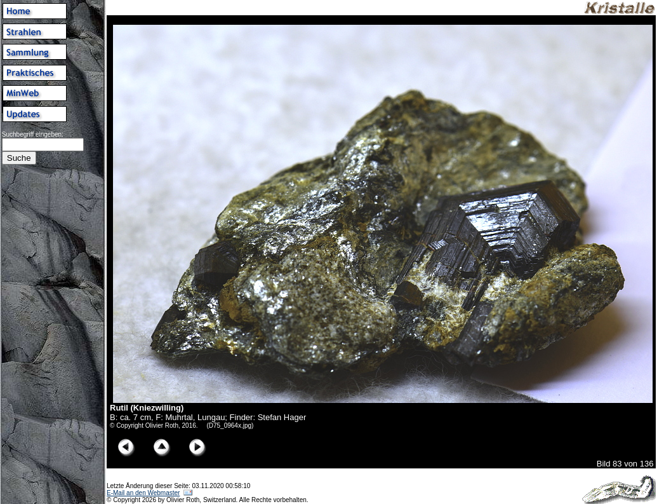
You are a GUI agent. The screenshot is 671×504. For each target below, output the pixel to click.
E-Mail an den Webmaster (143, 492)
